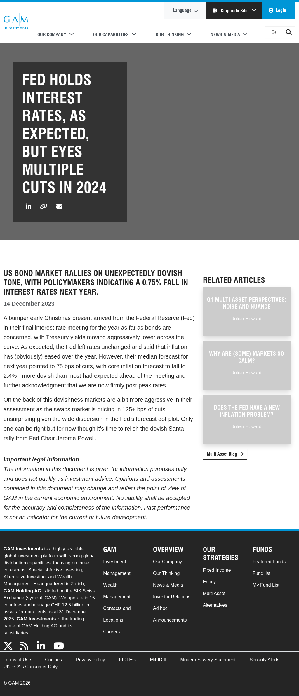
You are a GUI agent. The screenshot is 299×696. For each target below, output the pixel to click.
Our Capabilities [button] (111, 34)
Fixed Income (217, 570)
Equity (209, 581)
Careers (111, 631)
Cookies (53, 659)
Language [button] (182, 10)
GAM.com (16, 23)
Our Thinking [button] (170, 34)
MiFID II (158, 659)
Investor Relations (171, 596)
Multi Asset (214, 593)
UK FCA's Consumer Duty (31, 666)
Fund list (261, 573)
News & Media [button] (225, 34)
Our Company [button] (51, 34)
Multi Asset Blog (222, 454)
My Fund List (266, 585)
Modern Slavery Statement (207, 659)
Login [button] (281, 10)
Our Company (167, 561)
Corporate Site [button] (231, 10)
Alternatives (215, 605)
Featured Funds (269, 561)
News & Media (168, 585)
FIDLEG (127, 659)
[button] (288, 32)
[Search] (280, 32)
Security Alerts (264, 659)
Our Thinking (166, 573)
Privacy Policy (90, 659)
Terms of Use (17, 659)
